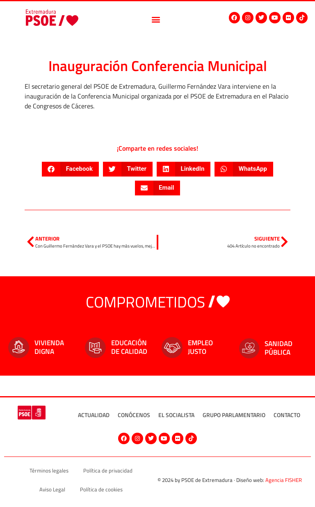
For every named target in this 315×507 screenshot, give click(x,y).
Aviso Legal (52, 489)
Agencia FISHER (283, 480)
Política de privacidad (107, 470)
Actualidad (94, 415)
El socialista (176, 415)
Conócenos (134, 415)
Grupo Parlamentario (234, 415)
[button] (156, 19)
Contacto (287, 415)
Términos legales (49, 470)
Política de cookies (101, 489)
